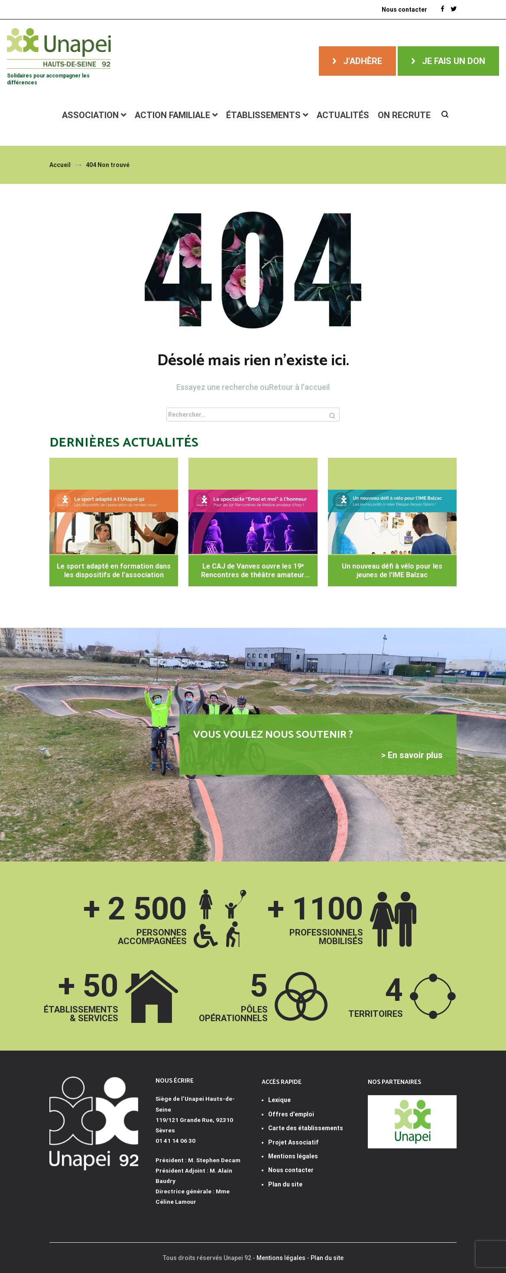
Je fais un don (453, 61)
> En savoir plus (412, 755)
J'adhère (362, 61)
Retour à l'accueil (299, 387)
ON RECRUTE (404, 115)
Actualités (343, 115)
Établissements (263, 115)
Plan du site (285, 1184)
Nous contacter (291, 1170)
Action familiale (172, 115)
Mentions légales (280, 1257)
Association (90, 115)
